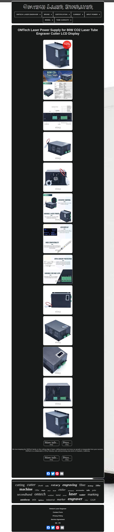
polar (94, 490)
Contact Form (58, 512)
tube (88, 490)
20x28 (54, 490)
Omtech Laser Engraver (57, 509)
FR (59, 523)
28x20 (49, 490)
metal (58, 495)
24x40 (40, 486)
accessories (80, 490)
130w (37, 490)
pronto (65, 495)
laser (73, 494)
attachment (71, 490)
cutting (20, 485)
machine (25, 489)
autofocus (25, 499)
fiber (82, 485)
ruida (47, 486)
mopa (43, 490)
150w (86, 500)
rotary (55, 485)
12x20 (92, 500)
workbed (51, 495)
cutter (31, 485)
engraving (69, 485)
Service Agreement (58, 519)
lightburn (41, 500)
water (82, 494)
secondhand (24, 494)
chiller (62, 489)
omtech (39, 494)
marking (93, 494)
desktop (90, 486)
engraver (75, 499)
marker (61, 499)
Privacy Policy (58, 516)
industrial (50, 500)
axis (34, 499)
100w (98, 485)
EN (56, 523)
